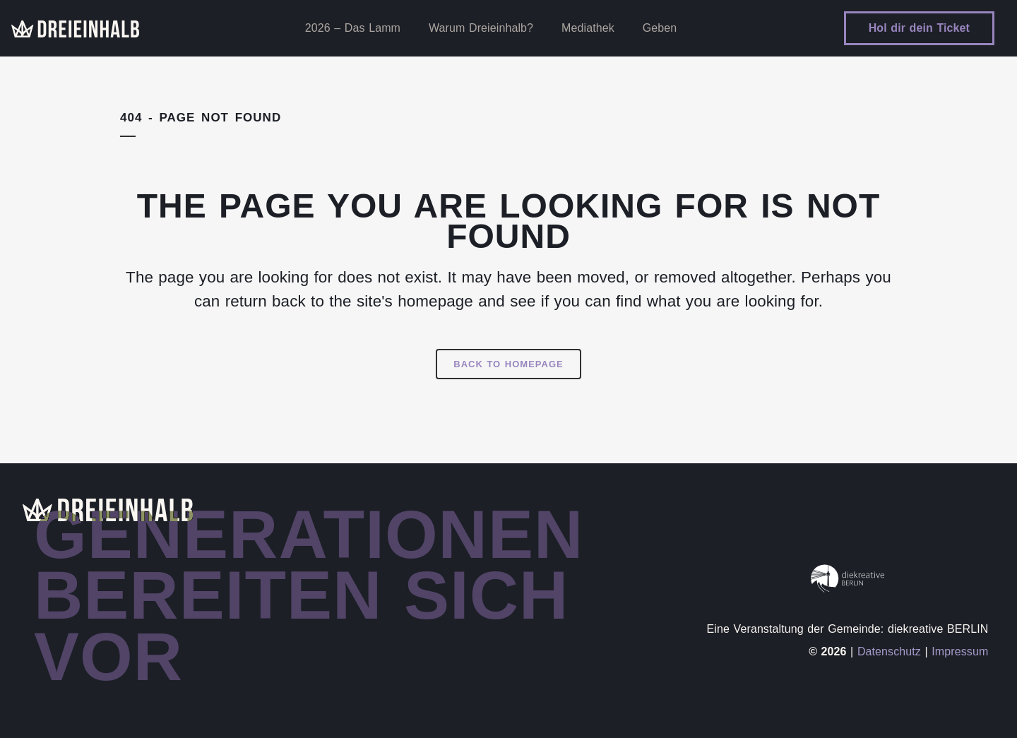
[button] (31, 707)
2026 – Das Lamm (352, 28)
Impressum (960, 651)
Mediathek (587, 28)
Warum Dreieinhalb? (481, 28)
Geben (660, 28)
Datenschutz (889, 651)
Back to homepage (508, 364)
